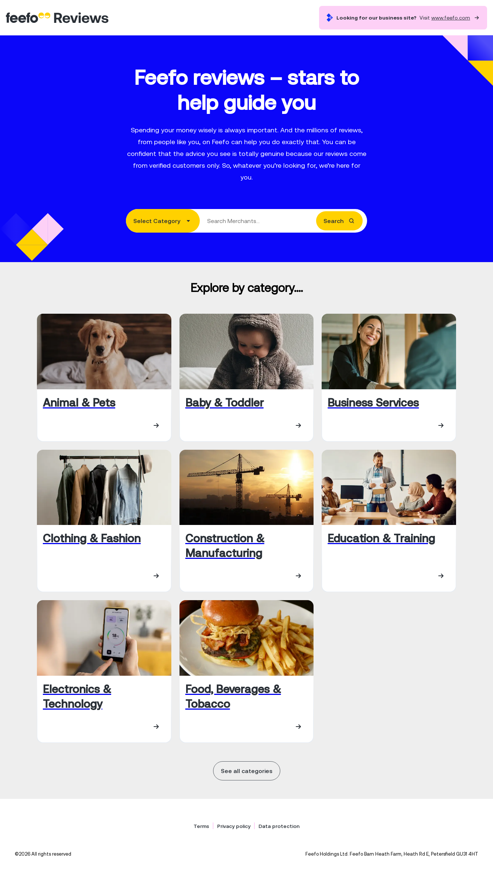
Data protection (279, 826)
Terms (201, 826)
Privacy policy (233, 826)
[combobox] (246, 221)
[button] (163, 221)
